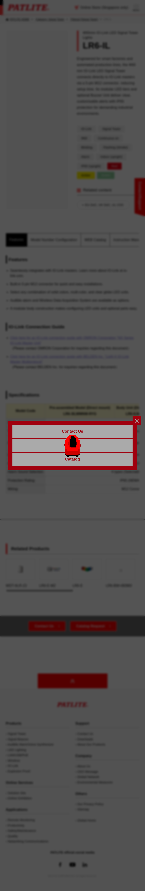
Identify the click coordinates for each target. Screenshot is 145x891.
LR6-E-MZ (54, 573)
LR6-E (87, 573)
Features (16, 239)
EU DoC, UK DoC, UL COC (104, 205)
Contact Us (44, 626)
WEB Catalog (95, 240)
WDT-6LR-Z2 (20, 573)
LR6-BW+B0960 (120, 573)
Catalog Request (90, 626)
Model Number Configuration (54, 240)
